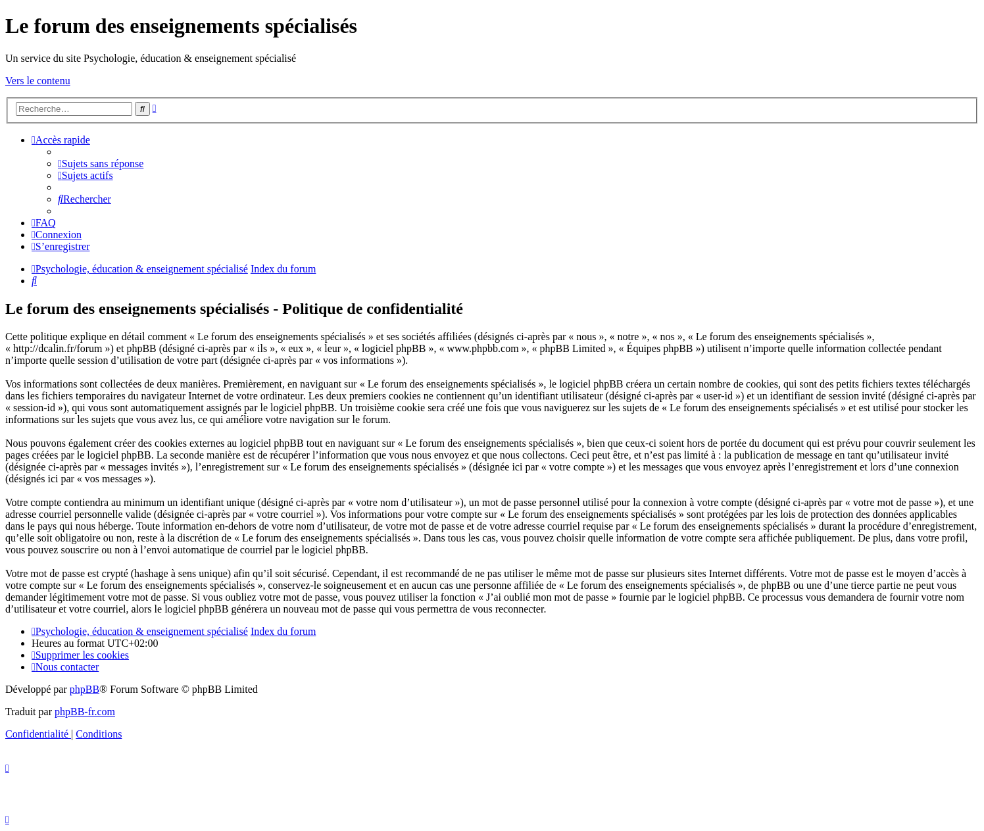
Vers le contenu (37, 80)
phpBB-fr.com (85, 711)
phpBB (84, 689)
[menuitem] (100, 163)
